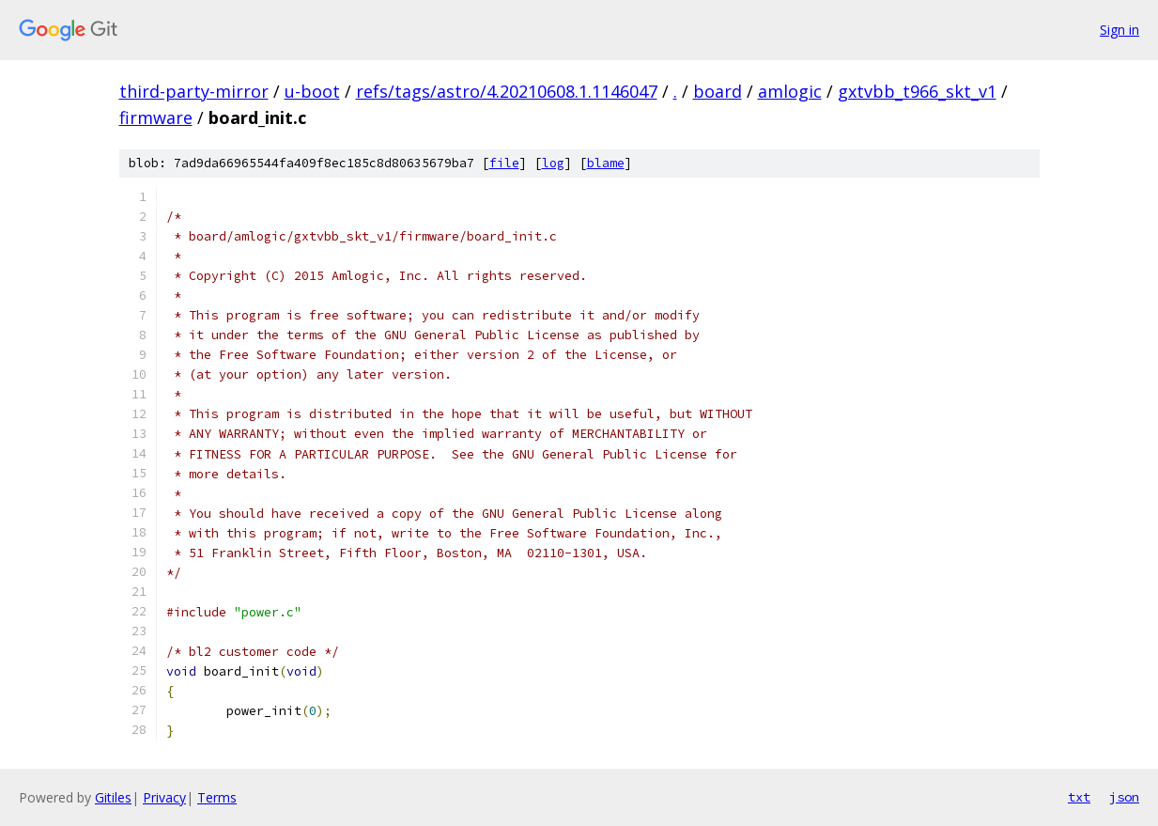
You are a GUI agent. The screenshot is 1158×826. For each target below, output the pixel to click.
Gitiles (113, 797)
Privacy (164, 797)
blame (606, 163)
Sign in (1119, 30)
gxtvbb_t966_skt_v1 (917, 91)
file (504, 163)
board (717, 91)
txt (1079, 796)
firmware (156, 117)
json (1124, 796)
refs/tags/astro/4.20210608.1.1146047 (506, 91)
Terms (217, 797)
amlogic (790, 91)
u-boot (312, 91)
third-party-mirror (194, 91)
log (553, 163)
